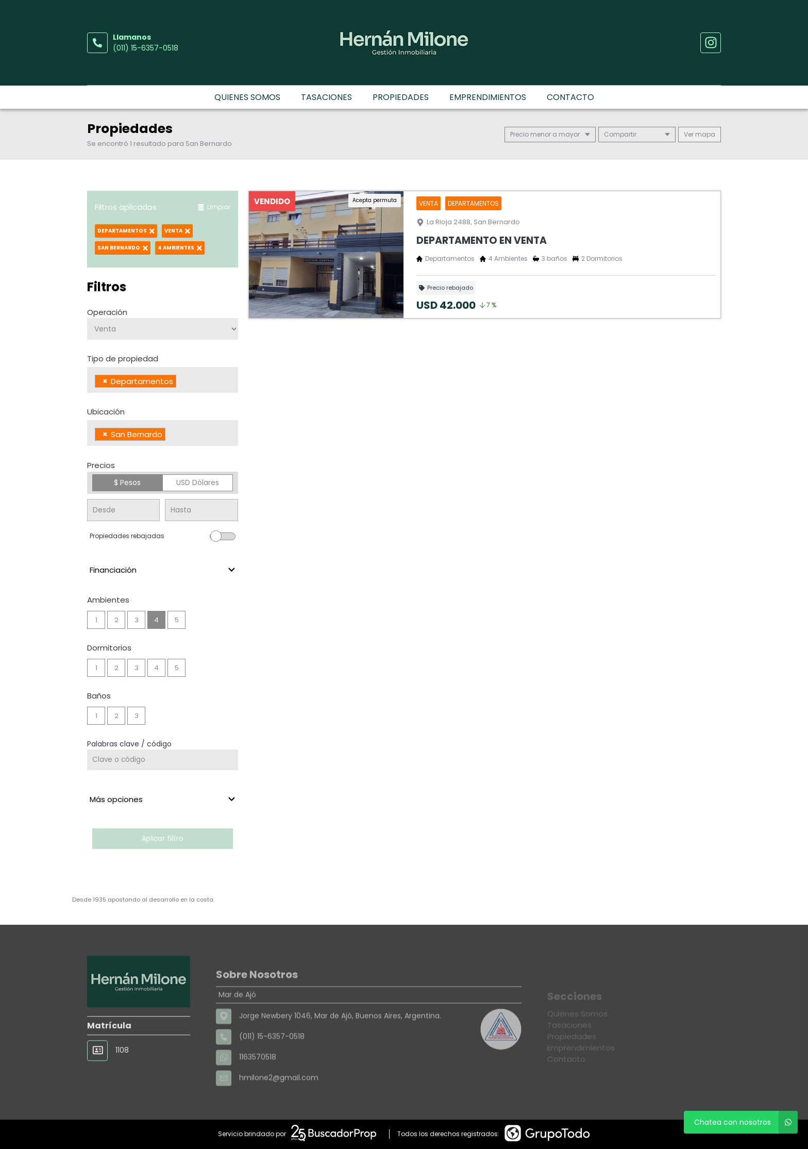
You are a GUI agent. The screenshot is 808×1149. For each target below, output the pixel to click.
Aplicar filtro (162, 838)
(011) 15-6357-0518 (145, 48)
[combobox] (162, 380)
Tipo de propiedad (122, 358)
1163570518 (257, 1085)
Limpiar (213, 207)
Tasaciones (326, 97)
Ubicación (106, 411)
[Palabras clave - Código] (162, 760)
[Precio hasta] (201, 510)
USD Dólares (197, 482)
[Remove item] (105, 381)
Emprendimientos (487, 97)
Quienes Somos (247, 97)
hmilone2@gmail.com (278, 1106)
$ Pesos (127, 482)
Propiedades (401, 97)
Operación (107, 312)
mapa (699, 134)
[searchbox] (181, 382)
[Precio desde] (123, 510)
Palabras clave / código (129, 744)
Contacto (570, 97)
